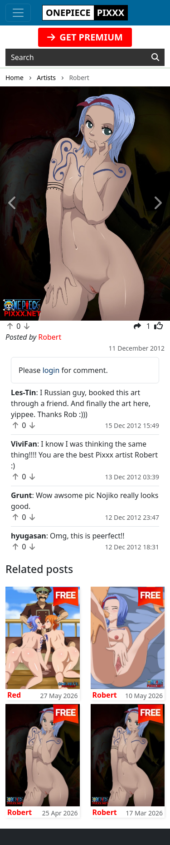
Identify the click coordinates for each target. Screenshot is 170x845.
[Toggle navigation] (18, 13)
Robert (104, 695)
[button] (12, 203)
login (51, 370)
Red (14, 695)
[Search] (155, 57)
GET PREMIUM (85, 37)
